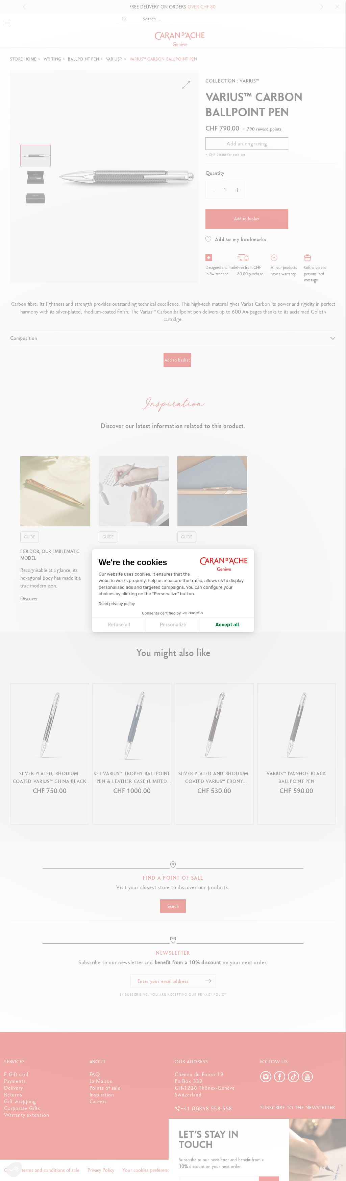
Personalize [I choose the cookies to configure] (173, 625)
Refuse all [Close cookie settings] (119, 625)
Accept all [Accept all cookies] (227, 625)
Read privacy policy (117, 603)
